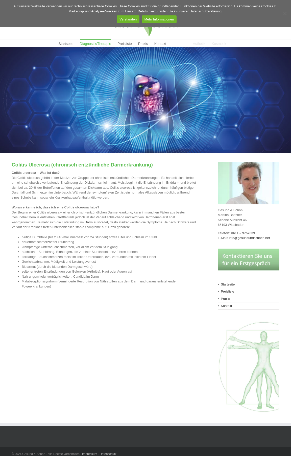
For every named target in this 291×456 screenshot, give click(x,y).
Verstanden (128, 19)
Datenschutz (108, 454)
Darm (89, 222)
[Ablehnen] (284, 13)
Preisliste (227, 291)
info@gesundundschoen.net (249, 238)
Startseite (228, 284)
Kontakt (226, 306)
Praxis (225, 299)
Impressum (89, 454)
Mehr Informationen (159, 19)
